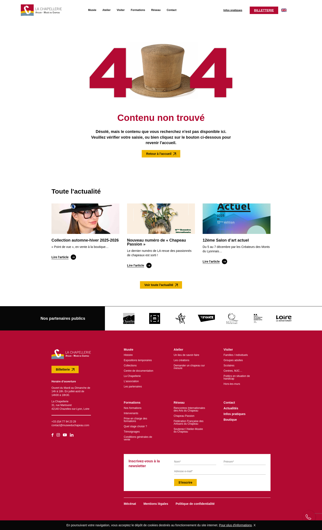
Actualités (231, 407)
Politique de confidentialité (195, 502)
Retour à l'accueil (158, 152)
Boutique (230, 418)
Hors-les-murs (232, 383)
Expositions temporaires (138, 359)
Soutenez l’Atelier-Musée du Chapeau (188, 429)
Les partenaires (133, 385)
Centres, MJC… (233, 369)
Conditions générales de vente (138, 437)
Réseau (151, 9)
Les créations (181, 359)
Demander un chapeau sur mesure (189, 365)
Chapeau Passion (184, 414)
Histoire (128, 354)
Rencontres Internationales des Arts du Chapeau (189, 408)
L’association (131, 380)
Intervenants (131, 412)
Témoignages (132, 430)
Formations (134, 9)
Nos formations (133, 407)
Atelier (102, 9)
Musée (88, 9)
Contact (167, 9)
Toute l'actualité (76, 190)
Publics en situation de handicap (237, 376)
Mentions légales (155, 502)
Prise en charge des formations (135, 418)
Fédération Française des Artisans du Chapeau (188, 421)
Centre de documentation (138, 369)
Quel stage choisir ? (135, 425)
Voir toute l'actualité (158, 284)
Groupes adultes (233, 359)
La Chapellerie (132, 375)
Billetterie (260, 9)
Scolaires (229, 364)
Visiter (116, 9)
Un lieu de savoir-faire (186, 354)
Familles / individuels (236, 354)
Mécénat (130, 502)
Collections (130, 364)
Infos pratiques (228, 9)
